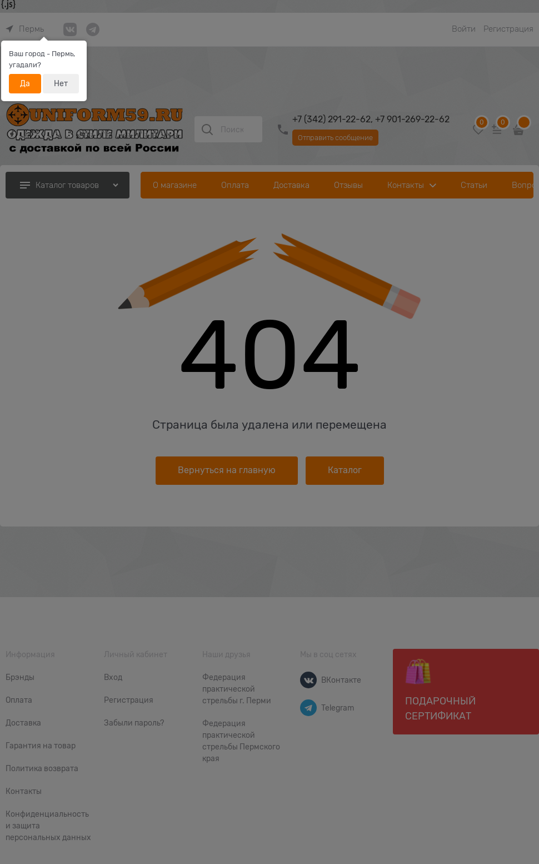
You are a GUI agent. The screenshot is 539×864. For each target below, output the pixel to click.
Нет (61, 83)
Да (25, 83)
